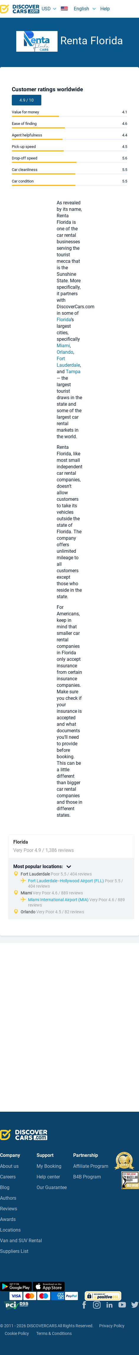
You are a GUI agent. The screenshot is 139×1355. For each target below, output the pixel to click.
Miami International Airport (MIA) (58, 899)
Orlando (65, 352)
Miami (63, 345)
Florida (64, 319)
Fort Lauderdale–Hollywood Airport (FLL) (66, 880)
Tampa (73, 371)
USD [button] (46, 9)
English (75, 9)
